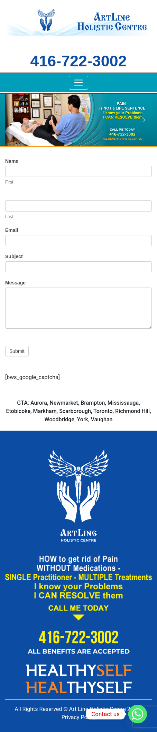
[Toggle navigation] (78, 83)
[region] (78, 120)
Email (11, 230)
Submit (17, 351)
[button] (13, 120)
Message (15, 282)
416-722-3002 (78, 60)
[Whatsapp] (137, 714)
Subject (14, 256)
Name (11, 161)
